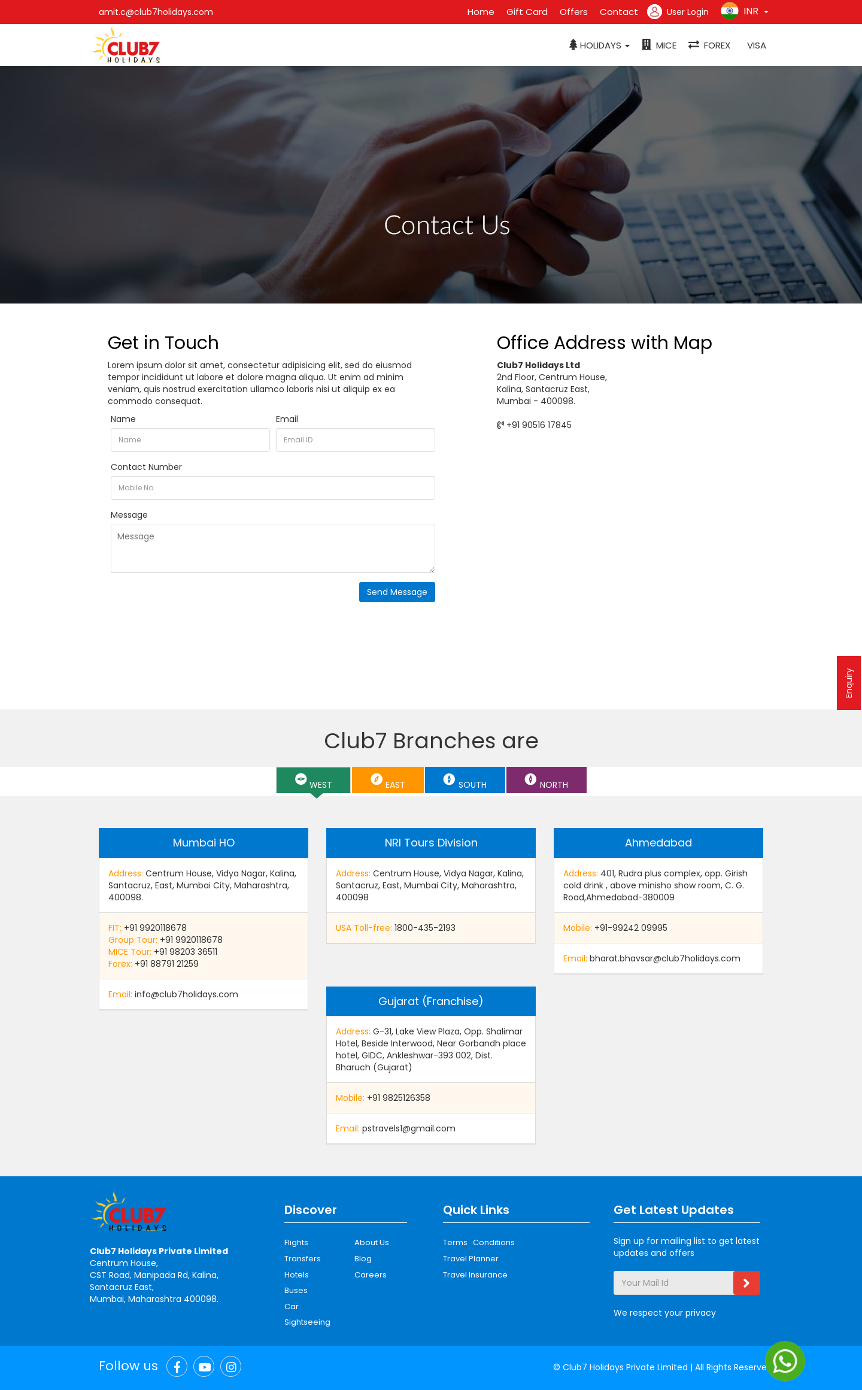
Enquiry (849, 683)
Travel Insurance (475, 1274)
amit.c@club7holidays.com (156, 12)
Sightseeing (307, 1322)
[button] (599, 45)
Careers (370, 1274)
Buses (296, 1290)
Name (123, 419)
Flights (296, 1242)
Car (291, 1306)
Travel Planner (471, 1258)
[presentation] (202, 605)
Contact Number (146, 467)
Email (287, 419)
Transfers (302, 1258)
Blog (363, 1258)
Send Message (397, 592)
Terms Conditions (479, 1242)
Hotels (296, 1274)
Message (129, 515)
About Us (371, 1242)
